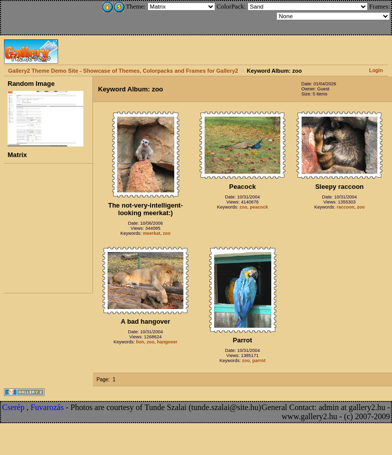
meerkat (152, 233)
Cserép (13, 407)
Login (376, 70)
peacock (259, 207)
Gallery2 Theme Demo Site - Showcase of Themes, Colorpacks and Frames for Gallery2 (123, 71)
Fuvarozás (47, 407)
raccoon (346, 207)
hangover (167, 341)
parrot (259, 360)
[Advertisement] (69, 16)
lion (140, 341)
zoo (167, 233)
